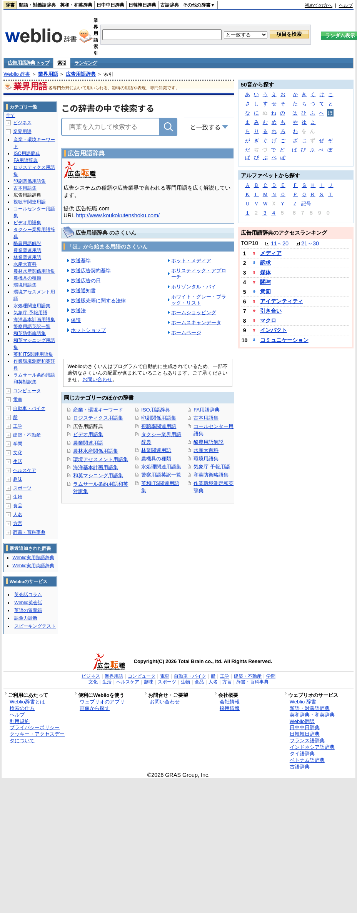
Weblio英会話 (28, 602)
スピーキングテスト (35, 626)
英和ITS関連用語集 (33, 354)
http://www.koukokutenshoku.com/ (118, 215)
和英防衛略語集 (211, 475)
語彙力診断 (25, 618)
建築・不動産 (27, 435)
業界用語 (48, 74)
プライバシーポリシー (35, 727)
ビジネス (22, 122)
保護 (76, 320)
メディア (271, 253)
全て (10, 115)
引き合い (271, 311)
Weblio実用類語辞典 (33, 557)
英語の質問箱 (28, 610)
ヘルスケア (24, 470)
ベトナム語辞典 (307, 760)
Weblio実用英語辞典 (33, 565)
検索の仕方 (22, 708)
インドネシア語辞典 (312, 747)
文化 (17, 452)
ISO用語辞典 (155, 410)
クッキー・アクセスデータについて (37, 737)
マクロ (268, 320)
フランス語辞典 (307, 740)
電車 (17, 399)
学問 (17, 444)
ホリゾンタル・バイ (193, 287)
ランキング (85, 63)
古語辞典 (169, 5)
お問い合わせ (97, 379)
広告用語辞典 (81, 74)
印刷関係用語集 (158, 418)
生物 (17, 497)
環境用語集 (206, 458)
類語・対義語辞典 (37, 5)
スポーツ (22, 488)
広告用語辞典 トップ (28, 63)
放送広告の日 (86, 280)
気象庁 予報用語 (212, 467)
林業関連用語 (156, 450)
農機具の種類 (156, 458)
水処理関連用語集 (161, 467)
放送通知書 (83, 290)
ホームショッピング (193, 312)
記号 (306, 204)
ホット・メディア (191, 260)
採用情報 (230, 708)
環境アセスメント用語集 (100, 459)
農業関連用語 (88, 443)
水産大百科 (206, 450)
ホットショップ (88, 330)
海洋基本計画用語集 (95, 467)
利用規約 (20, 721)
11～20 (280, 243)
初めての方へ (318, 5)
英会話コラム (28, 594)
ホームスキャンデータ (196, 322)
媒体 (265, 272)
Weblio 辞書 (16, 74)
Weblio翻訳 (302, 721)
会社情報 (230, 702)
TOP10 (249, 243)
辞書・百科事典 (29, 532)
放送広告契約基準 (91, 270)
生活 (17, 461)
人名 (17, 514)
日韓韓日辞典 (142, 5)
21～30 (310, 243)
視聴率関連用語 (158, 426)
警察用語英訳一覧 (161, 475)
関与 (265, 282)
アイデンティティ (281, 301)
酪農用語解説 (209, 442)
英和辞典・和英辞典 (312, 715)
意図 (265, 291)
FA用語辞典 (207, 410)
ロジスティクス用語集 (98, 418)
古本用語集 (206, 418)
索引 (61, 63)
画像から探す (95, 708)
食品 (17, 505)
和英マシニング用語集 (98, 475)
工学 (17, 426)
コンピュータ (27, 390)
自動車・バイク (29, 408)
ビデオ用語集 (88, 434)
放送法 (78, 310)
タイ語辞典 (302, 753)
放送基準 (81, 260)
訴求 (265, 263)
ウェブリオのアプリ (102, 702)
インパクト (273, 330)
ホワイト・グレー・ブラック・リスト (198, 300)
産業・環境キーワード (98, 410)
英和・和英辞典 (76, 5)
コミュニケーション (284, 340)
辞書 (10, 5)
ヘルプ (346, 5)
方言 (17, 523)
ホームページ (186, 332)
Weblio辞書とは (27, 702)
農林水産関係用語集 (95, 451)
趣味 (17, 479)
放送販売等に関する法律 (98, 300)
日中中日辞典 (110, 5)
